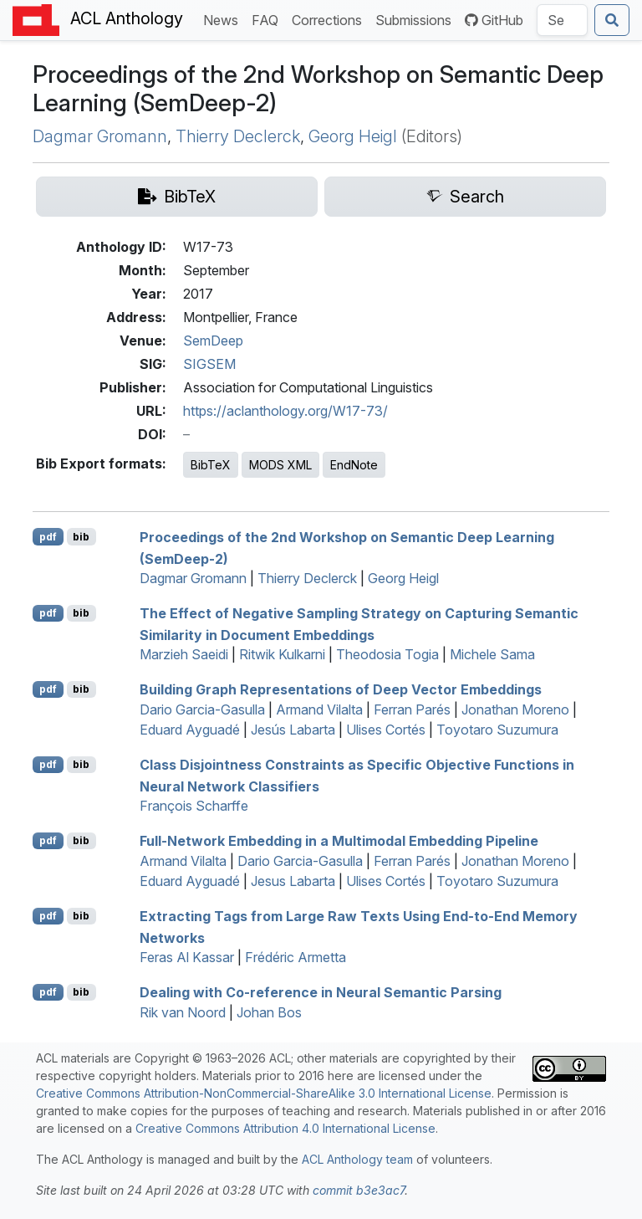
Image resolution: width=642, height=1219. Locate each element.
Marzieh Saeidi (184, 654)
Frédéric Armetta (295, 957)
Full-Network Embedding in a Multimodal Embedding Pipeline (339, 840)
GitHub (494, 20)
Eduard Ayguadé (190, 729)
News (224, 18)
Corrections (330, 18)
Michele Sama (492, 654)
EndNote (354, 465)
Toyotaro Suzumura (497, 729)
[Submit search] (611, 20)
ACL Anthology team (357, 1159)
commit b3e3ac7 (359, 1190)
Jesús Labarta (293, 729)
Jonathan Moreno (515, 709)
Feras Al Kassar (187, 957)
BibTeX (211, 465)
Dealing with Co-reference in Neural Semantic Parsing (321, 992)
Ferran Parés (412, 709)
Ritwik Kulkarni (282, 654)
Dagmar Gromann (100, 136)
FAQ (268, 18)
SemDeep (213, 340)
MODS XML (280, 465)
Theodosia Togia (387, 654)
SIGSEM (209, 364)
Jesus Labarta (293, 881)
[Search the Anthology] (562, 20)
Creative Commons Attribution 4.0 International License (285, 1128)
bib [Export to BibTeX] (81, 536)
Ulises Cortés (385, 729)
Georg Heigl (352, 136)
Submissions (416, 18)
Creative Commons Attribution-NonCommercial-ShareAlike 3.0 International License (264, 1093)
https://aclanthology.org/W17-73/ (285, 410)
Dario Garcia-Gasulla (202, 709)
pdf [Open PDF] (48, 536)
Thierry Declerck (238, 136)
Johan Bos (269, 1012)
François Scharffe (194, 805)
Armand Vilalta (319, 709)
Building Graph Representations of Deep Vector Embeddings (341, 689)
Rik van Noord (183, 1012)
